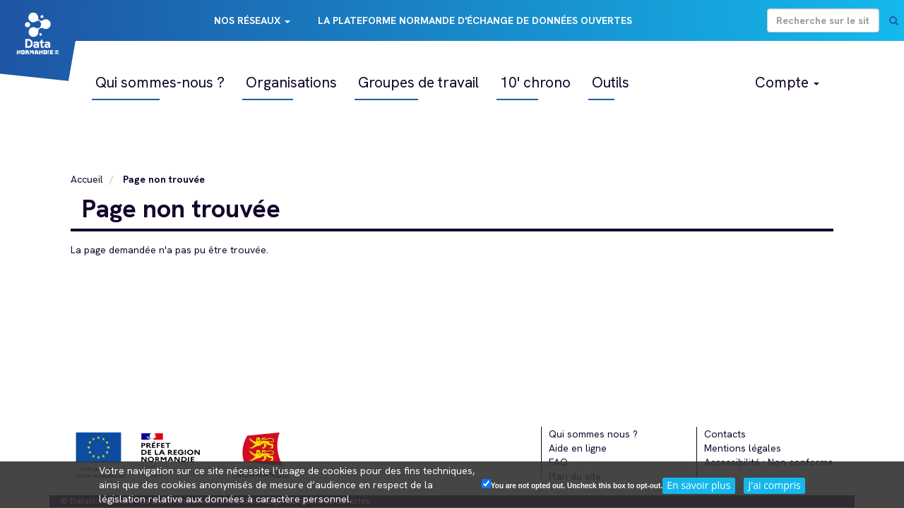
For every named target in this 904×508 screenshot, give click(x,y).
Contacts (725, 434)
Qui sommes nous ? (593, 434)
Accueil (87, 179)
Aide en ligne (578, 448)
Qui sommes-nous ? (160, 82)
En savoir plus (698, 485)
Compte (787, 82)
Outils (610, 82)
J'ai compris (774, 485)
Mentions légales (742, 448)
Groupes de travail (418, 82)
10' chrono (535, 82)
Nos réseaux (252, 20)
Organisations (291, 82)
